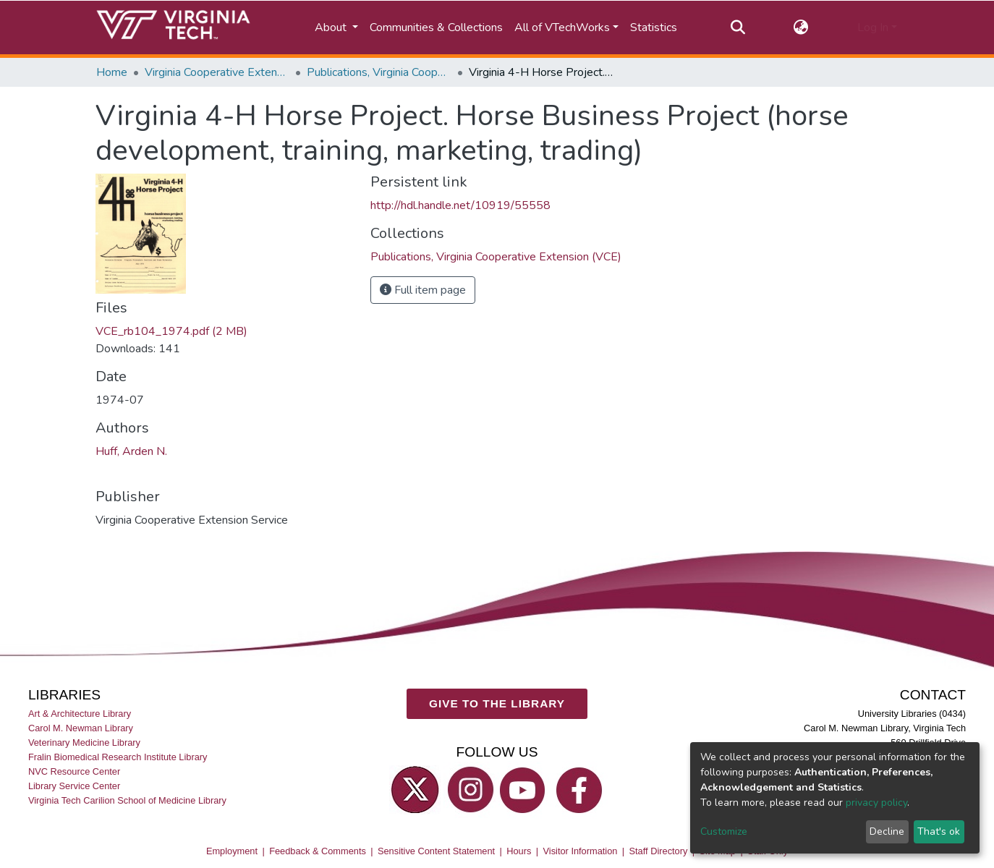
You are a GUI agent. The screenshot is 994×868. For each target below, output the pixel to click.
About (332, 27)
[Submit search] (737, 27)
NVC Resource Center (74, 771)
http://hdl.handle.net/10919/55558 (460, 205)
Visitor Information (580, 851)
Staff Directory (658, 851)
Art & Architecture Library (79, 713)
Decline (887, 831)
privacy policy (876, 802)
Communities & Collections (436, 27)
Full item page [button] (423, 290)
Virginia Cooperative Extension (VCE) (217, 72)
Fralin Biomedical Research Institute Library (118, 757)
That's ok (938, 831)
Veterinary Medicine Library (84, 742)
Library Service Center (74, 785)
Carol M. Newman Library (80, 728)
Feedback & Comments (317, 851)
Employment (232, 851)
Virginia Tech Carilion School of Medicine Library (127, 800)
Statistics (653, 27)
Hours (518, 851)
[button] (801, 27)
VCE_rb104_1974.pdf (171, 331)
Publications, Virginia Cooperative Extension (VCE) (379, 72)
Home (111, 72)
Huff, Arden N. (131, 451)
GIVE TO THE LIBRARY (497, 703)
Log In (872, 27)
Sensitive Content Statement (436, 851)
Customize (723, 831)
